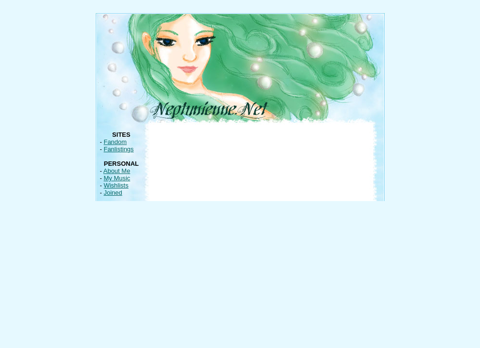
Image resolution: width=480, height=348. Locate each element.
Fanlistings (118, 149)
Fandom (115, 141)
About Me (117, 170)
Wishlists (115, 185)
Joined (112, 192)
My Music (116, 178)
